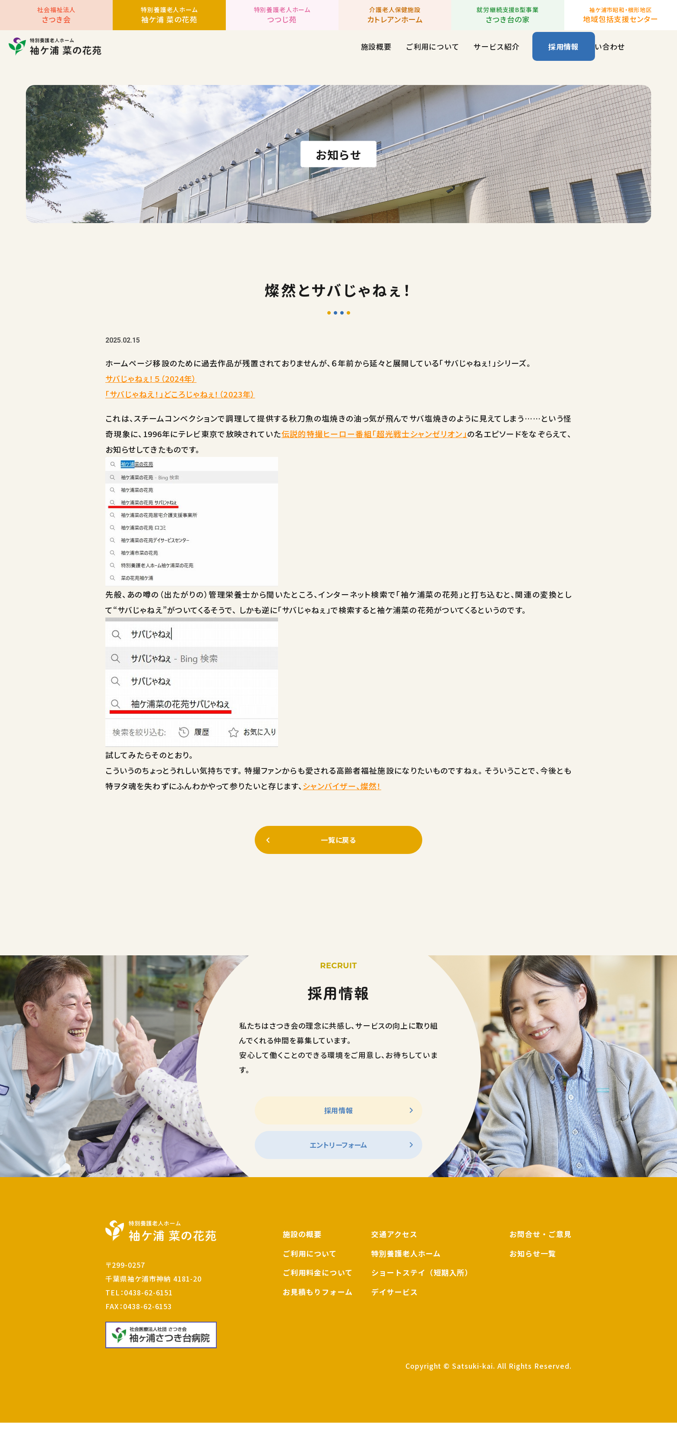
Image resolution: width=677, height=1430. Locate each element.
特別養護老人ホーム (406, 1260)
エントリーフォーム (338, 1150)
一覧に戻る (338, 841)
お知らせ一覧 (532, 1260)
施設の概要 (302, 1241)
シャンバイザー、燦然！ (342, 785)
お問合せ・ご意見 (540, 1241)
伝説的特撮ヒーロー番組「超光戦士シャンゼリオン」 (374, 433)
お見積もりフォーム (317, 1299)
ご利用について (333, 54)
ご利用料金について (317, 1279)
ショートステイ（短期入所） (421, 1279)
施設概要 (277, 54)
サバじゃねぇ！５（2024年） (150, 378)
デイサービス (394, 1299)
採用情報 (563, 54)
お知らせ (450, 54)
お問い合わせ (503, 54)
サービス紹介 (397, 54)
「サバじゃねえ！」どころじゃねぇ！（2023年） (180, 394)
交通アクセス (394, 1241)
